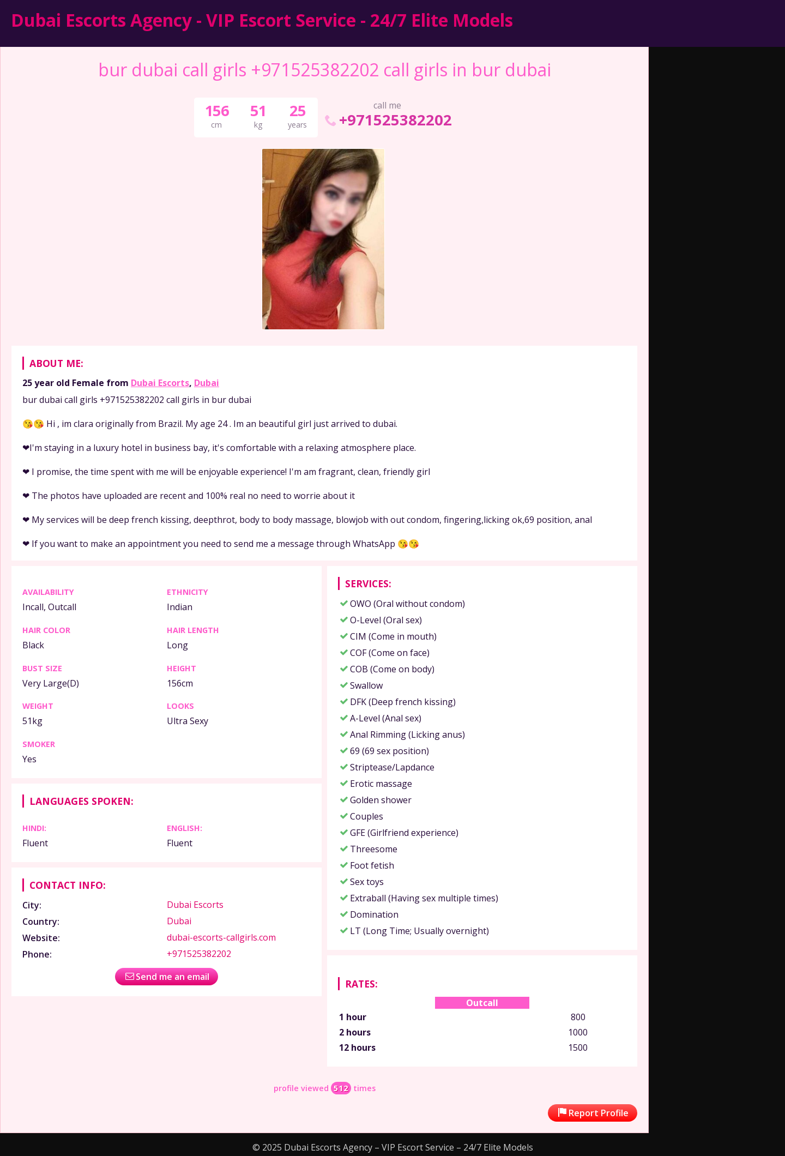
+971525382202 (387, 120)
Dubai (206, 383)
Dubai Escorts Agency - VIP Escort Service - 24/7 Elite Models (262, 20)
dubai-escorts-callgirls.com (221, 937)
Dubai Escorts (160, 383)
